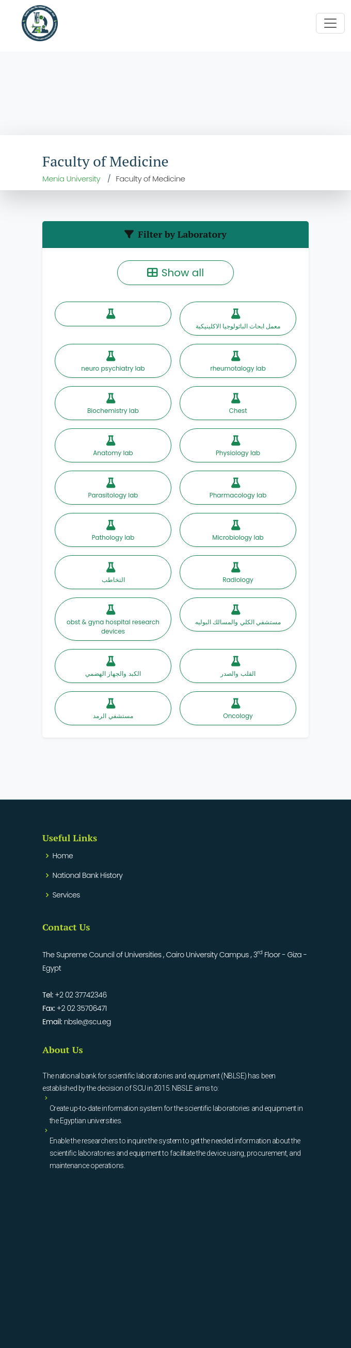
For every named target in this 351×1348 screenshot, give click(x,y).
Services (66, 894)
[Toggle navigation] (330, 23)
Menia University (71, 178)
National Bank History (88, 875)
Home (63, 855)
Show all (175, 272)
